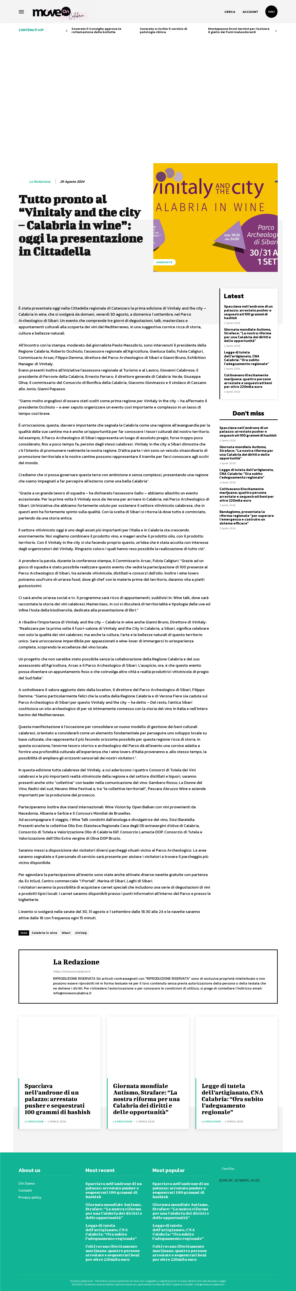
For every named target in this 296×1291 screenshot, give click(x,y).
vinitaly (81, 933)
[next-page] (276, 31)
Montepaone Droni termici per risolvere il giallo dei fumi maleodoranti (238, 30)
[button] (229, 12)
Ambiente (164, 262)
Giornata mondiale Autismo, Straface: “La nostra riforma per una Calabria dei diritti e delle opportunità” (247, 335)
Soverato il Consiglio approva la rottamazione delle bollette (96, 30)
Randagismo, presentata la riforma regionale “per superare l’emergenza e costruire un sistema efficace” (246, 517)
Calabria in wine (44, 933)
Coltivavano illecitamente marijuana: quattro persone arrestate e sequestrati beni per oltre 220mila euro (248, 380)
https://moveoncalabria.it (71, 971)
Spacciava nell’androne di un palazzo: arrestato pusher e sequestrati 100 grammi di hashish (248, 312)
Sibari (66, 933)
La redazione (39, 182)
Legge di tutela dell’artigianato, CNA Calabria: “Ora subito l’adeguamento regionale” (246, 358)
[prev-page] (66, 31)
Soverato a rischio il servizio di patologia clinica (163, 30)
